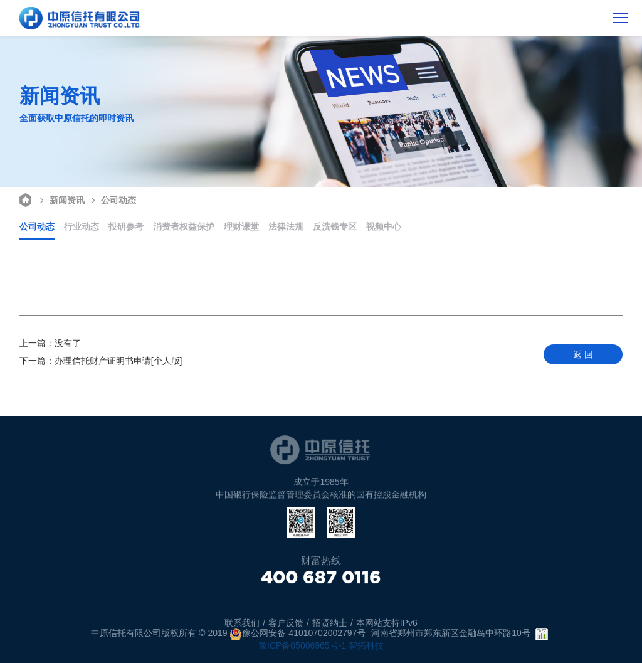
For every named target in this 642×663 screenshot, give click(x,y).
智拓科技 (366, 645)
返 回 (583, 354)
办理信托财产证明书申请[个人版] (100, 360)
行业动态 (81, 226)
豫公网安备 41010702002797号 (297, 634)
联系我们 (242, 623)
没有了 (50, 343)
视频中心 (383, 226)
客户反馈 (285, 623)
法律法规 (285, 226)
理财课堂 (241, 226)
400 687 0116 (321, 577)
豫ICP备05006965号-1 (302, 645)
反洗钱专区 (335, 226)
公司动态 (112, 199)
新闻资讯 (60, 199)
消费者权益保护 (183, 226)
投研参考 (126, 226)
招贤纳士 (329, 623)
